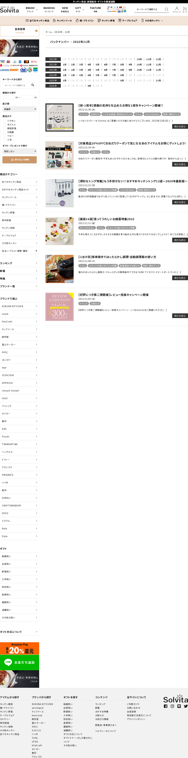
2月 (73, 64)
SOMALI (6, 497)
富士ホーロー (9, 344)
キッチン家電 (8, 212)
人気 (9, 139)
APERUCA (7, 382)
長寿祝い (6, 594)
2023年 (53, 69)
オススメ (11, 124)
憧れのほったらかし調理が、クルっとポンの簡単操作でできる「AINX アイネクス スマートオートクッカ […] (129, 272)
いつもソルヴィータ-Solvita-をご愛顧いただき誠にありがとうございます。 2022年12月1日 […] (125, 120)
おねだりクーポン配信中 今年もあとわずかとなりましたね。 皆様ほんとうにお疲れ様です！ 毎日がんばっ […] (132, 158)
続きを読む (180, 126)
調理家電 (11, 128)
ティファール (8, 329)
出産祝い (6, 563)
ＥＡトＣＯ (36, 730)
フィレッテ (7, 405)
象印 (4, 421)
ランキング (6, 263)
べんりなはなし (152, 114)
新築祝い (6, 571)
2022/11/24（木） (87, 147)
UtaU (5, 398)
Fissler (6, 436)
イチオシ (11, 120)
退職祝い (6, 609)
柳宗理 (5, 336)
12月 (158, 59)
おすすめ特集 (102, 711)
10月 (139, 59)
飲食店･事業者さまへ (106, 725)
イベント (84, 114)
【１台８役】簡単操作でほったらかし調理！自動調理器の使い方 (117, 257)
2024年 (53, 75)
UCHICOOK (8, 375)
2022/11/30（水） (87, 109)
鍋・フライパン (9, 204)
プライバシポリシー (136, 719)
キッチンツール (9, 197)
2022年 (53, 64)
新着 (2, 271)
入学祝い (6, 579)
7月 (114, 64)
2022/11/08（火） (87, 261)
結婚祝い (6, 556)
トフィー (6, 459)
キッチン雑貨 (6, 704)
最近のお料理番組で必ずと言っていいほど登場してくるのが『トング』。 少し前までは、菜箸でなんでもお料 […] (132, 196)
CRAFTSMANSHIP (11, 505)
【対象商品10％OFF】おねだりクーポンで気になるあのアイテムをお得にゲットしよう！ (132, 143)
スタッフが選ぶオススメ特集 (103, 189)
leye (4, 367)
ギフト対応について (11, 632)
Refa (4, 528)
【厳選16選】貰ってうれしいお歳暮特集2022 (106, 219)
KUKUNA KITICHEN (12, 306)
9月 (130, 64)
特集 (2, 278)
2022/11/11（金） (87, 223)
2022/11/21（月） (87, 185)
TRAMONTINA (10, 444)
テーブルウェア (9, 235)
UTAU (35, 741)
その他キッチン (9, 243)
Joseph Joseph (10, 390)
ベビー (10, 135)
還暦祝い (6, 602)
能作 (4, 490)
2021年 (53, 59)
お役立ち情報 (102, 719)
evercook (37, 715)
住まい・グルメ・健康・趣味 (15, 250)
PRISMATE (8, 474)
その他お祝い (8, 617)
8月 (122, 64)
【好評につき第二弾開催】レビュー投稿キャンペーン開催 (113, 295)
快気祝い (6, 586)
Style (5, 536)
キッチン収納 (8, 227)
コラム (138, 114)
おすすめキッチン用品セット (15, 189)
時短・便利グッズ (171, 114)
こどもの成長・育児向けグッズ (117, 114)
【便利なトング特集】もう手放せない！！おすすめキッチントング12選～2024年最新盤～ (133, 181)
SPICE (5, 513)
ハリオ (5, 482)
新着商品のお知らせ (130, 265)
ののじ (5, 352)
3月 (81, 64)
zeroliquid (37, 707)
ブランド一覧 (7, 286)
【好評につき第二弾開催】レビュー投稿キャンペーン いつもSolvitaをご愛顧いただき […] (122, 309)
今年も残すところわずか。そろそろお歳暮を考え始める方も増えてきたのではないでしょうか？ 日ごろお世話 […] (133, 234)
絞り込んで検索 (20, 160)
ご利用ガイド (133, 704)
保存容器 (6, 220)
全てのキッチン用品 (11, 181)
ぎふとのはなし (87, 227)
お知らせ (95, 114)
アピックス (7, 467)
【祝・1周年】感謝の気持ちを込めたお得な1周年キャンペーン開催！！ (121, 105)
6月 (106, 64)
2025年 (53, 80)
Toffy (35, 737)
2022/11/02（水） (87, 298)
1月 (65, 64)
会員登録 (131, 711)
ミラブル (6, 520)
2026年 (53, 85)
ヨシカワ (6, 359)
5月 (97, 64)
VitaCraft (7, 321)
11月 (148, 59)
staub (5, 313)
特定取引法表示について (139, 715)
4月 (89, 64)
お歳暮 (10, 132)
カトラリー (5, 719)
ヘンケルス (7, 451)
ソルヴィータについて (105, 730)
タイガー (6, 413)
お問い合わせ (133, 707)
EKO (4, 428)
